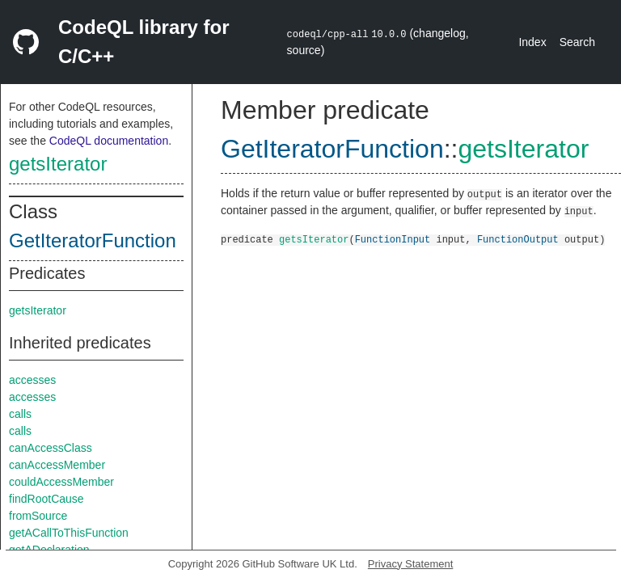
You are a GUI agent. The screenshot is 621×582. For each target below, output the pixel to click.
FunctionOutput (518, 239)
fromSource (38, 515)
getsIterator (58, 164)
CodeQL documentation (108, 140)
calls (20, 413)
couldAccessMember (61, 481)
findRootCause (46, 498)
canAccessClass (50, 447)
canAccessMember (57, 464)
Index (532, 42)
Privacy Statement (411, 564)
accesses (32, 379)
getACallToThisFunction (69, 532)
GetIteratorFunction (92, 240)
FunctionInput (393, 239)
